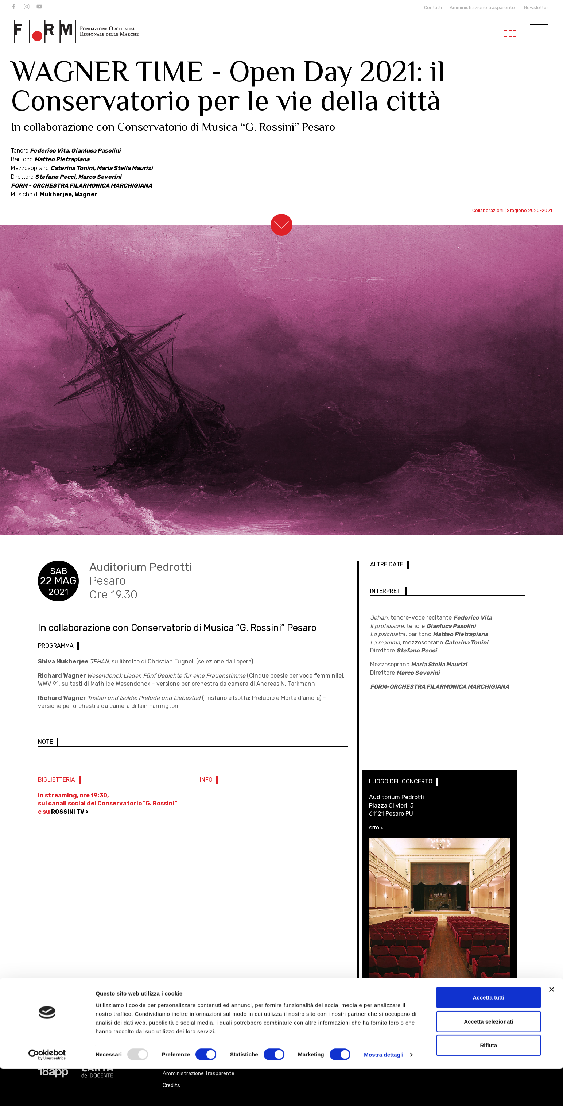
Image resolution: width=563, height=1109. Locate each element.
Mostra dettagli (383, 1094)
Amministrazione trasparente (482, 7)
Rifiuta (488, 1085)
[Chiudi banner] (551, 1029)
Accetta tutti (489, 1037)
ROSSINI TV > (70, 814)
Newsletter (536, 7)
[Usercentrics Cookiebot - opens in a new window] (47, 1094)
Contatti (431, 7)
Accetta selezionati (488, 1061)
